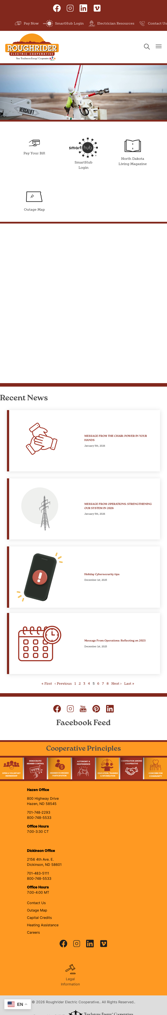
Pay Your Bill (34, 146)
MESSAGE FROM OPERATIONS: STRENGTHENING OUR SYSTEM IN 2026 (118, 506)
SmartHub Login (63, 23)
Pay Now (27, 23)
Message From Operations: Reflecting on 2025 (115, 640)
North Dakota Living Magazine (133, 152)
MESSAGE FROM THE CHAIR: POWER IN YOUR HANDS (115, 437)
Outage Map (34, 200)
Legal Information (70, 974)
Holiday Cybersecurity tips (102, 574)
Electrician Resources (111, 23)
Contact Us (153, 23)
